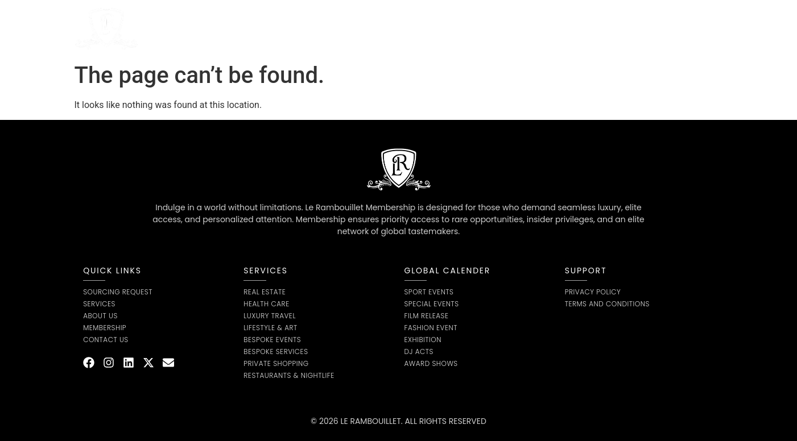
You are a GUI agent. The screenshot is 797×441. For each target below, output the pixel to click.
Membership (474, 29)
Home (197, 29)
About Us (312, 29)
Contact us (542, 29)
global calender (447, 270)
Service (251, 29)
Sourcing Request (390, 29)
